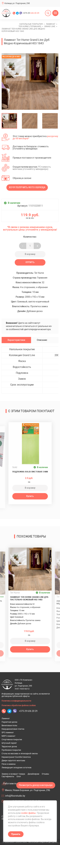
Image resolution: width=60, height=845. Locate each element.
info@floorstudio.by (15, 796)
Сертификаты (8, 776)
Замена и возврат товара (13, 774)
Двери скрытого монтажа (13, 760)
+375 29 (31, 13)
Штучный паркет (9, 743)
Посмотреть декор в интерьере (36, 785)
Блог (19, 776)
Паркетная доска (9, 722)
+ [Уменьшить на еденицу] (37, 245)
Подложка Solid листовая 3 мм (30, 471)
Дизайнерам (33, 774)
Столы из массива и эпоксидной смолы (20, 753)
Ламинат (6, 718)
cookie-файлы (28, 813)
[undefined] (6, 81)
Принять (15, 834)
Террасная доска (9, 746)
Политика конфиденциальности (16, 701)
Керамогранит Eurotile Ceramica (16, 757)
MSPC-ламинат (8, 736)
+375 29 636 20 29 (28, 711)
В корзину (30, 254)
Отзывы (45, 774)
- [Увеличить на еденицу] (22, 245)
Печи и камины (9, 764)
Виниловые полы (9, 725)
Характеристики (16, 340)
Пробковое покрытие (11, 750)
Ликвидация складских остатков (16, 767)
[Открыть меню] (55, 13)
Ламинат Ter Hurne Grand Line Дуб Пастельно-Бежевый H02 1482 (29, 598)
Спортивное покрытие (12, 739)
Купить (30, 262)
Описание (42, 340)
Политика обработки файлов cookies (19, 705)
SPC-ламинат (8, 732)
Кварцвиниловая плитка (13, 729)
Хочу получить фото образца (27, 187)
